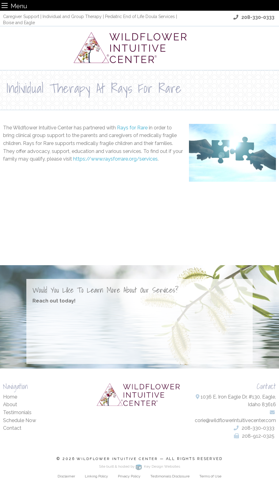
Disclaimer (66, 476)
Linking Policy (96, 476)
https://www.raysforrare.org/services (115, 159)
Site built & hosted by (139, 466)
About (10, 404)
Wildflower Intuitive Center (117, 459)
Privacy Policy (129, 476)
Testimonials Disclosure (170, 476)
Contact (12, 428)
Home (10, 397)
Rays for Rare (132, 128)
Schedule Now (19, 420)
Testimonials (17, 412)
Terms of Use (210, 476)
